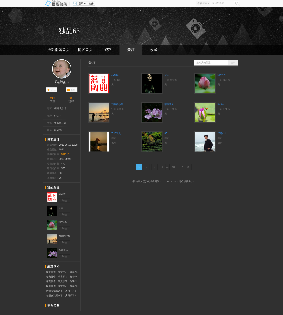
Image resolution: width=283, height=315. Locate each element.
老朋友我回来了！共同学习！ (61, 290)
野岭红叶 (222, 133)
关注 (131, 50)
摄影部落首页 (58, 50)
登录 (81, 3)
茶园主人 (169, 104)
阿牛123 (222, 75)
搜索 (233, 62)
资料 (108, 50)
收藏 (153, 50)
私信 (73, 89)
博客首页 (85, 50)
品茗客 (115, 75)
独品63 (62, 82)
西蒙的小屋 (117, 104)
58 (71, 97)
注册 (91, 3)
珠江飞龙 (116, 133)
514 (52, 97)
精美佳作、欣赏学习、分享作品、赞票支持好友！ (63, 272)
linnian (221, 104)
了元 (166, 75)
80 (165, 133)
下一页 (185, 166)
